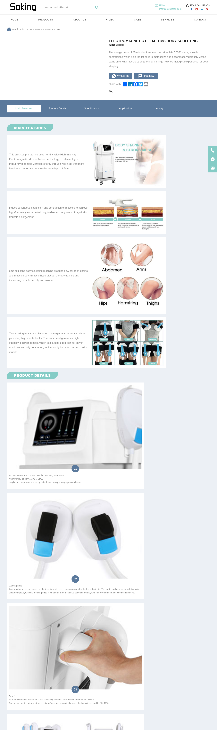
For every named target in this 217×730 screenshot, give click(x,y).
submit (108, 564)
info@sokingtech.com (170, 9)
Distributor (33, 534)
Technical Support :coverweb (153, 725)
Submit (196, 669)
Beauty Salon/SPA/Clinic (88, 534)
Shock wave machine (88, 690)
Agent (64, 534)
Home (29, 29)
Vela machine (198, 690)
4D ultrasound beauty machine (165, 690)
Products (39, 29)
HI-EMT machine (56, 29)
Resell (50, 534)
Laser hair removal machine (53, 690)
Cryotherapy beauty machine (124, 690)
